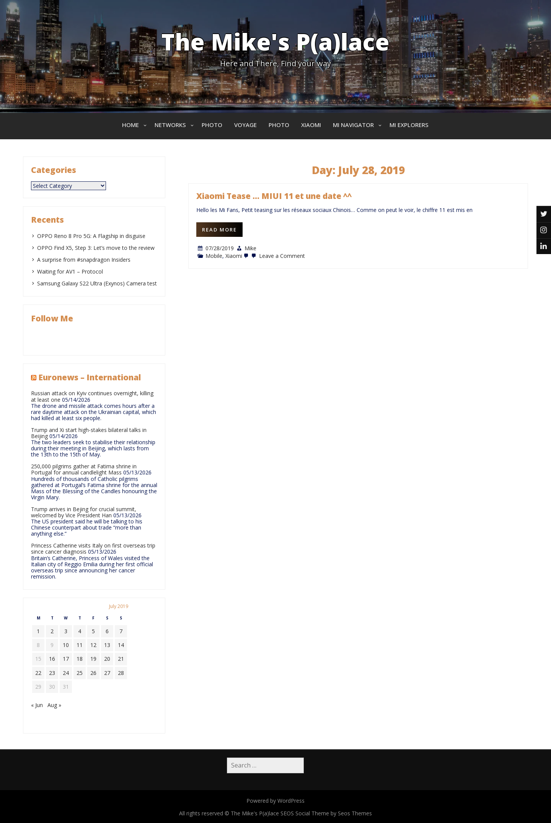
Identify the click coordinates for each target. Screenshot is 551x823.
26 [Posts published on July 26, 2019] (93, 672)
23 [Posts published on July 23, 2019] (52, 672)
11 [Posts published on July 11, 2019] (80, 645)
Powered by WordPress (275, 800)
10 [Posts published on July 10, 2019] (66, 645)
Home (130, 125)
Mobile (213, 255)
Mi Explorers (409, 125)
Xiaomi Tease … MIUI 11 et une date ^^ (274, 196)
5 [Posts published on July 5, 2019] (93, 631)
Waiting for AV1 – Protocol (70, 271)
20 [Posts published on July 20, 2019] (107, 658)
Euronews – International (89, 377)
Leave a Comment (277, 255)
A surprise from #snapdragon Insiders (83, 259)
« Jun (37, 705)
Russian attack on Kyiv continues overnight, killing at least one (92, 396)
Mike (250, 248)
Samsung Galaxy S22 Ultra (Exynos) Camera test (97, 283)
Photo (212, 125)
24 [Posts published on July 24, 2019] (66, 672)
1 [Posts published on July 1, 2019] (38, 631)
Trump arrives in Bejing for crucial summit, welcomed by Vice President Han (83, 512)
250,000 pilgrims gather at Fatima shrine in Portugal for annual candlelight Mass (84, 469)
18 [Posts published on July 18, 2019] (80, 658)
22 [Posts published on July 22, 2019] (38, 672)
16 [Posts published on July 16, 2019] (52, 658)
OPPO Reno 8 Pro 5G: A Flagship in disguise (91, 236)
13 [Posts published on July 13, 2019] (107, 645)
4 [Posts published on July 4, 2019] (79, 631)
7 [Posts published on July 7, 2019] (120, 631)
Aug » (54, 705)
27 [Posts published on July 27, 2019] (107, 672)
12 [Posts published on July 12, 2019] (93, 645)
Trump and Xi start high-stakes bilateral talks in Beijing (89, 433)
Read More (219, 229)
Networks (170, 125)
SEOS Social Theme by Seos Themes (326, 813)
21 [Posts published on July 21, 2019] (121, 658)
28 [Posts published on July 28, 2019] (121, 672)
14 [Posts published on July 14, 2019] (121, 645)
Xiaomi (311, 125)
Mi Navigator (353, 125)
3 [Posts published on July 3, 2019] (65, 631)
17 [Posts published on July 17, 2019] (66, 658)
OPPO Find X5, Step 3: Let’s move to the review (96, 247)
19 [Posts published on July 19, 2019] (93, 658)
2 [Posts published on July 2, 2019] (52, 631)
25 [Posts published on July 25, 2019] (80, 672)
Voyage (245, 125)
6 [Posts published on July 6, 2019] (107, 631)
